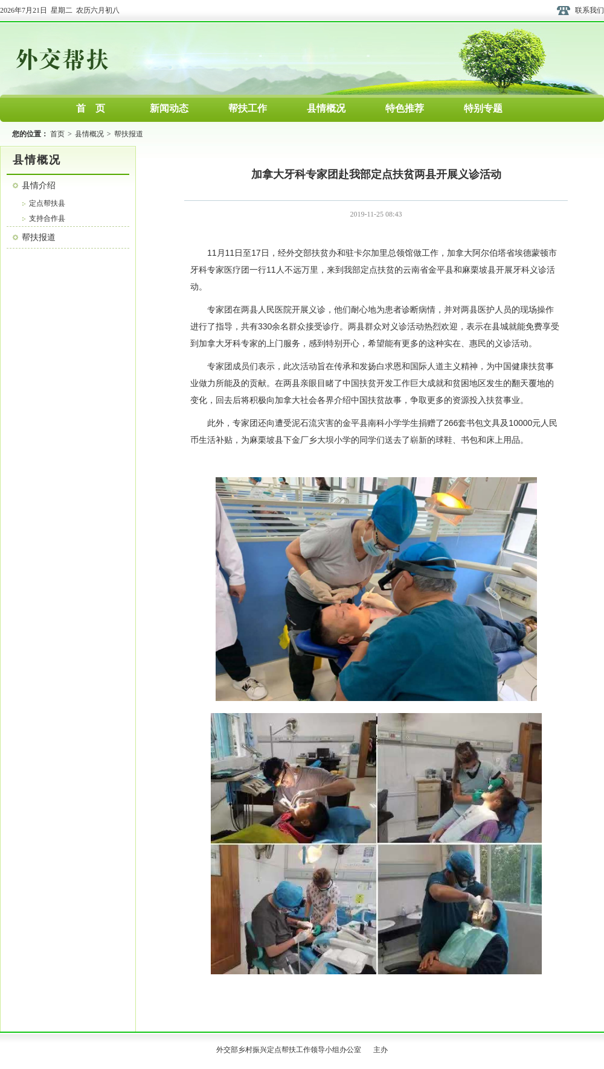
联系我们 (589, 10)
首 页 (90, 108)
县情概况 (326, 108)
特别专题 (483, 108)
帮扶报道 (128, 134)
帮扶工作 (247, 108)
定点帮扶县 (47, 203)
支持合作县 (47, 218)
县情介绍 (39, 185)
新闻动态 (169, 108)
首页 (57, 134)
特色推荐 (404, 108)
